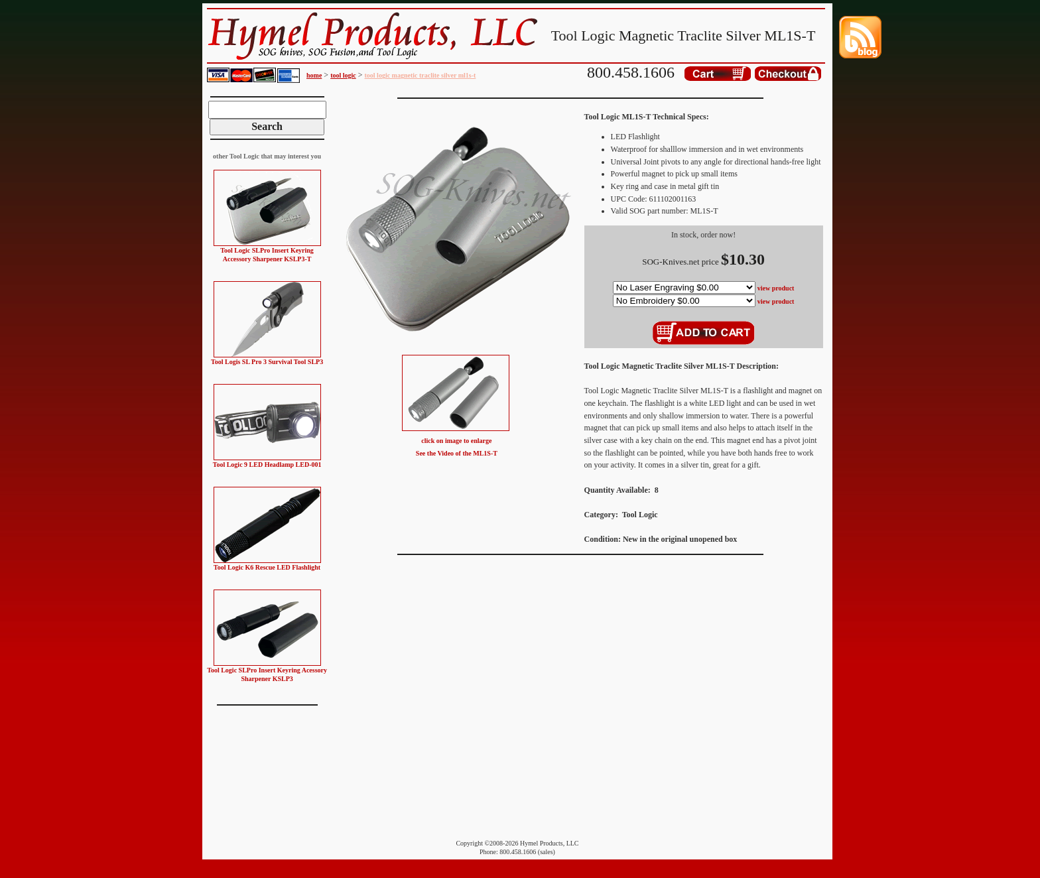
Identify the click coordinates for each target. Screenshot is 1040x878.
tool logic (343, 75)
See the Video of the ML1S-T (456, 453)
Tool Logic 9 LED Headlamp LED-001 (267, 464)
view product (776, 288)
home (314, 75)
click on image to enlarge (456, 440)
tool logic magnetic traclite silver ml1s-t (420, 75)
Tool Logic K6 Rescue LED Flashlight (267, 567)
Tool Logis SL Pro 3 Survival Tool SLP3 (267, 361)
